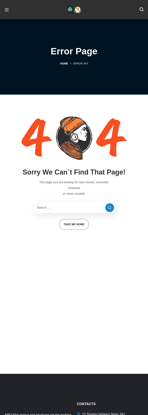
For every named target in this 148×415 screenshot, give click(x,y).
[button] (141, 9)
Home (64, 63)
